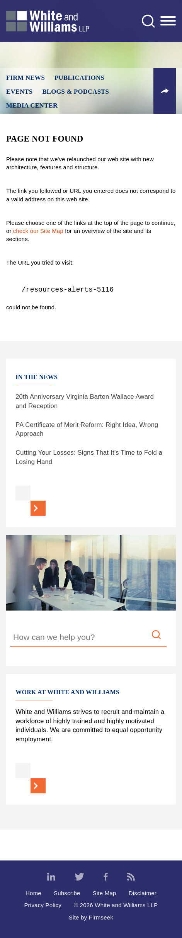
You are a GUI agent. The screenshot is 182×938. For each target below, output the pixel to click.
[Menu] (168, 21)
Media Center (32, 105)
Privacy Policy (42, 905)
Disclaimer (142, 893)
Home (33, 893)
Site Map (104, 893)
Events (19, 91)
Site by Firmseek (91, 917)
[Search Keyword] (88, 638)
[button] (164, 91)
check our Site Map (38, 231)
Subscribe (67, 893)
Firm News (25, 77)
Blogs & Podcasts (75, 91)
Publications (79, 77)
